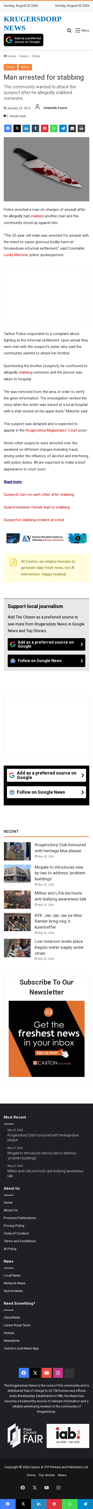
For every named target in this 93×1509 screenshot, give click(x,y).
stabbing (25, 372)
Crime (36, 56)
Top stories (47, 1475)
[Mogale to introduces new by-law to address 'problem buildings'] (17, 873)
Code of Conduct (16, 1233)
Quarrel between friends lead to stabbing (37, 507)
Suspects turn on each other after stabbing (39, 494)
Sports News (13, 1291)
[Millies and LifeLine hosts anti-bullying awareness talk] (17, 899)
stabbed (37, 216)
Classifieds (12, 1317)
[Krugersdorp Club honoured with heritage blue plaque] (17, 851)
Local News (12, 1275)
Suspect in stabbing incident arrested (34, 520)
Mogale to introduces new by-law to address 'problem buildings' (60, 873)
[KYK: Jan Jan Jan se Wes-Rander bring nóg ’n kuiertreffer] (17, 922)
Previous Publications (20, 1218)
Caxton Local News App (21, 1348)
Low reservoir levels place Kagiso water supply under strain (59, 947)
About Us (11, 1210)
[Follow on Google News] (46, 661)
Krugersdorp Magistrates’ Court (51, 430)
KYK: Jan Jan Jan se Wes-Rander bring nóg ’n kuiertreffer (59, 921)
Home (10, 56)
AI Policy (10, 1249)
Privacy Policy (14, 1226)
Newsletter (12, 1340)
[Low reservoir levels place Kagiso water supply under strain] (17, 948)
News (24, 56)
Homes (9, 1333)
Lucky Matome (16, 255)
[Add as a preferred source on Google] (23, 40)
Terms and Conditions (20, 1241)
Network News (14, 1283)
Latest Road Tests (17, 1325)
